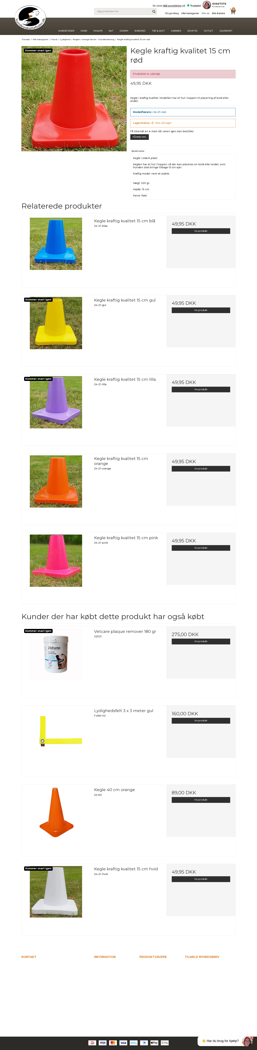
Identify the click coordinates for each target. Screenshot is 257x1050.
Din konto (218, 13)
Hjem (98, 964)
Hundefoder (66, 26)
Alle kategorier (190, 13)
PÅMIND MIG (139, 137)
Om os (206, 13)
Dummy (124, 26)
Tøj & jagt (158, 26)
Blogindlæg (172, 13)
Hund (84, 26)
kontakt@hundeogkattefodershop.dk (48, 996)
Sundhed (139, 26)
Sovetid (192, 26)
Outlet (208, 26)
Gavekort (226, 26)
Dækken (176, 26)
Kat (111, 26)
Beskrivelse (138, 151)
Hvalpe (98, 26)
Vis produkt (200, 231)
